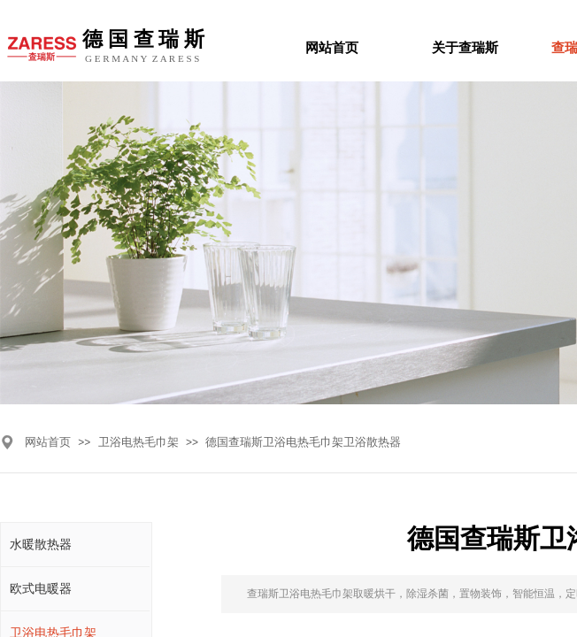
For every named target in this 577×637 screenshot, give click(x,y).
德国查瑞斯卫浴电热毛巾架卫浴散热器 (303, 442)
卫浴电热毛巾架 (138, 442)
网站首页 (48, 442)
